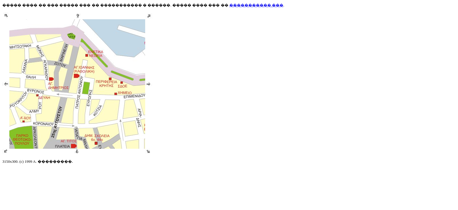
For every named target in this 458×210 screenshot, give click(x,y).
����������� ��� (256, 5)
